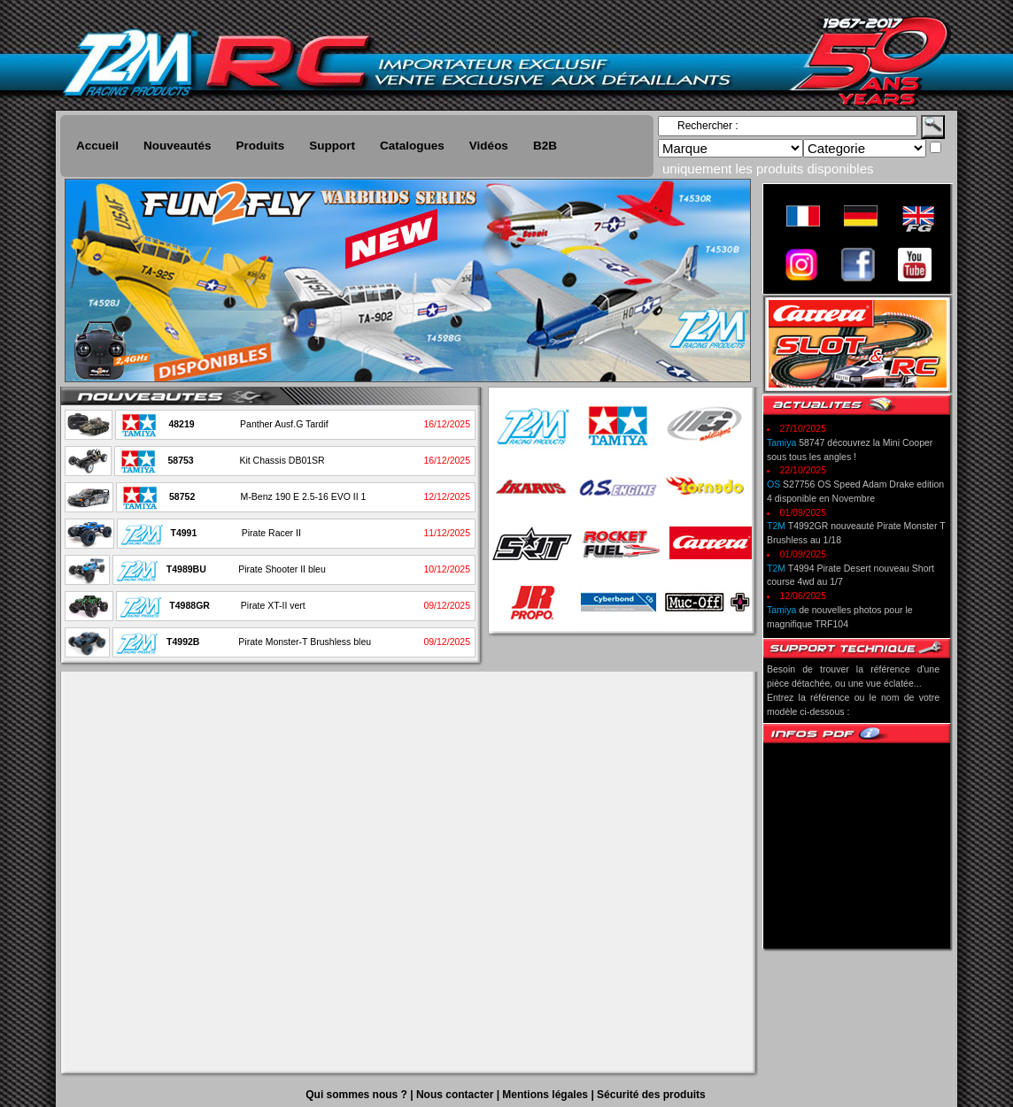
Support (332, 145)
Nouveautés (177, 145)
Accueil (97, 145)
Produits (260, 145)
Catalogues (412, 145)
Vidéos (488, 145)
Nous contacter (456, 1094)
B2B (545, 145)
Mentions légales (546, 1094)
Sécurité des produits (651, 1094)
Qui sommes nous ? (357, 1094)
